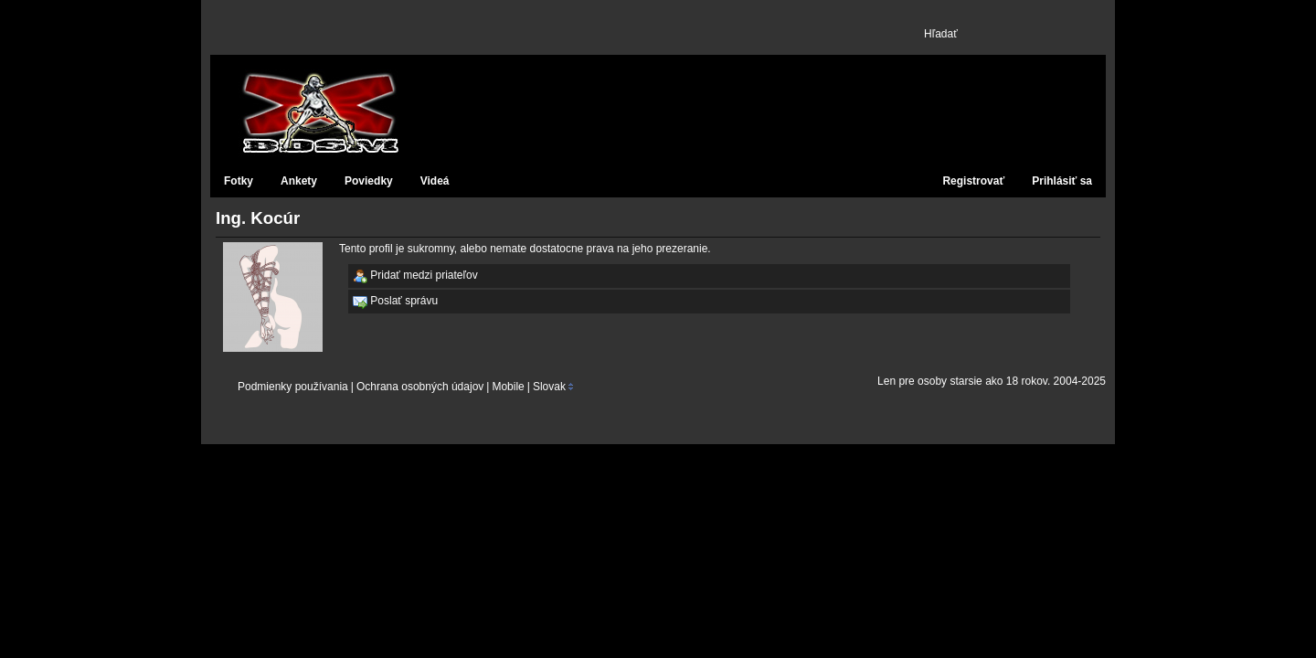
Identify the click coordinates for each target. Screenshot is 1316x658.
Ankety (299, 181)
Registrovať (973, 181)
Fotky (238, 181)
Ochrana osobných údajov (419, 386)
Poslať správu (395, 301)
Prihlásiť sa (1062, 181)
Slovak (549, 386)
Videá (435, 181)
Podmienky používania (293, 386)
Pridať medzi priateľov (415, 276)
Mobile (508, 386)
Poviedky (369, 181)
